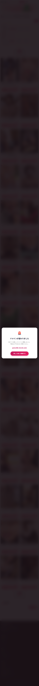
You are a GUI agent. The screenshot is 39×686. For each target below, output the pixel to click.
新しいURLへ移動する (19, 353)
